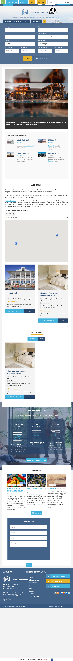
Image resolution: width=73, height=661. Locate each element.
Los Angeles (53, 153)
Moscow (52, 140)
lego (9, 485)
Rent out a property (13, 21)
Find (28, 59)
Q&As (30, 588)
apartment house (29, 146)
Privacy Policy (45, 659)
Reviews (31, 594)
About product (12, 2)
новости (20, 485)
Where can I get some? (34, 488)
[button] (57, 235)
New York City (23, 153)
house (32, 144)
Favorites (38, 17)
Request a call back (34, 596)
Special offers (24, 17)
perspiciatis (36, 485)
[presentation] (19, 555)
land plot (19, 146)
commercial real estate (23, 144)
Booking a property (59, 576)
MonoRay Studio (11, 201)
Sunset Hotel (12, 293)
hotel (18, 148)
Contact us (23, 2)
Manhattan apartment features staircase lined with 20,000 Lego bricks (14, 490)
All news (36, 513)
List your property (34, 580)
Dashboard (56, 586)
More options (41, 59)
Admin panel (41, 2)
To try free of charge (36, 460)
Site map (31, 591)
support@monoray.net (11, 584)
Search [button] (16, 17)
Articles (45, 17)
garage (23, 148)
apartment (21, 142)
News (32, 17)
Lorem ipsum (52, 485)
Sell (26, 21)
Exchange (36, 21)
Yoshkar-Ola (23, 140)
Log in (32, 2)
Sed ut (30, 485)
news (14, 485)
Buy (3, 2)
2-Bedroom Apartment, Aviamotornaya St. (49, 294)
